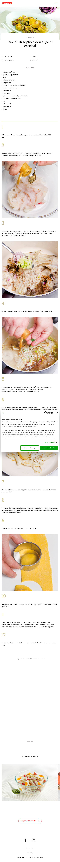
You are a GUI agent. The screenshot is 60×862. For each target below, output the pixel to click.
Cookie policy (30, 853)
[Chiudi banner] (57, 412)
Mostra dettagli (49, 442)
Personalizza (30, 448)
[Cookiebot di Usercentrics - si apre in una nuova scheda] (45, 412)
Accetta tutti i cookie (48, 448)
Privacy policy (30, 848)
